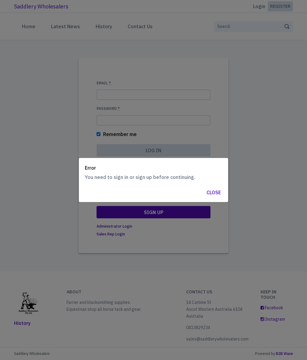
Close (214, 192)
